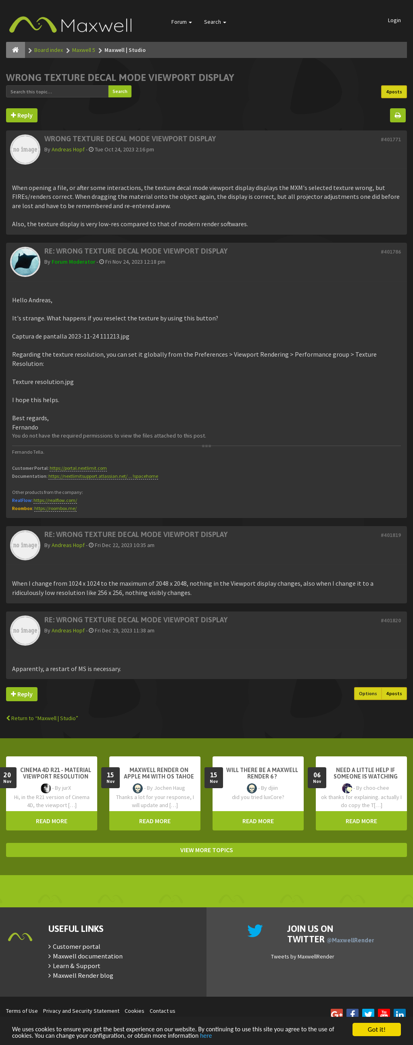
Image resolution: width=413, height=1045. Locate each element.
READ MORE (51, 821)
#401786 (391, 252)
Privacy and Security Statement (81, 1010)
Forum (181, 21)
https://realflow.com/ (55, 500)
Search (215, 21)
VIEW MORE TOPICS (206, 850)
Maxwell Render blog (83, 975)
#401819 (391, 535)
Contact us (162, 1010)
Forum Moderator (73, 261)
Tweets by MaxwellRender (302, 956)
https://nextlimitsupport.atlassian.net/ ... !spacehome (103, 476)
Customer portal (76, 946)
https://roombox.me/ (55, 508)
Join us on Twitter (330, 933)
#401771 (391, 139)
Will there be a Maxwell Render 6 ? (262, 773)
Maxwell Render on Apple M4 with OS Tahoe (159, 773)
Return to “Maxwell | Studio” (42, 718)
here (237, 1036)
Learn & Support (76, 965)
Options (368, 693)
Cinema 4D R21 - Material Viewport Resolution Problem (55, 776)
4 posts (394, 92)
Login (394, 20)
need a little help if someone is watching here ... (366, 776)
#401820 (391, 621)
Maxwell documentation (88, 956)
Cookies (134, 1010)
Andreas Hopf (68, 149)
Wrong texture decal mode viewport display (120, 77)
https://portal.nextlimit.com (78, 468)
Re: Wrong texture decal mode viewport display (135, 251)
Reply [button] (22, 115)
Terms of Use (22, 1010)
